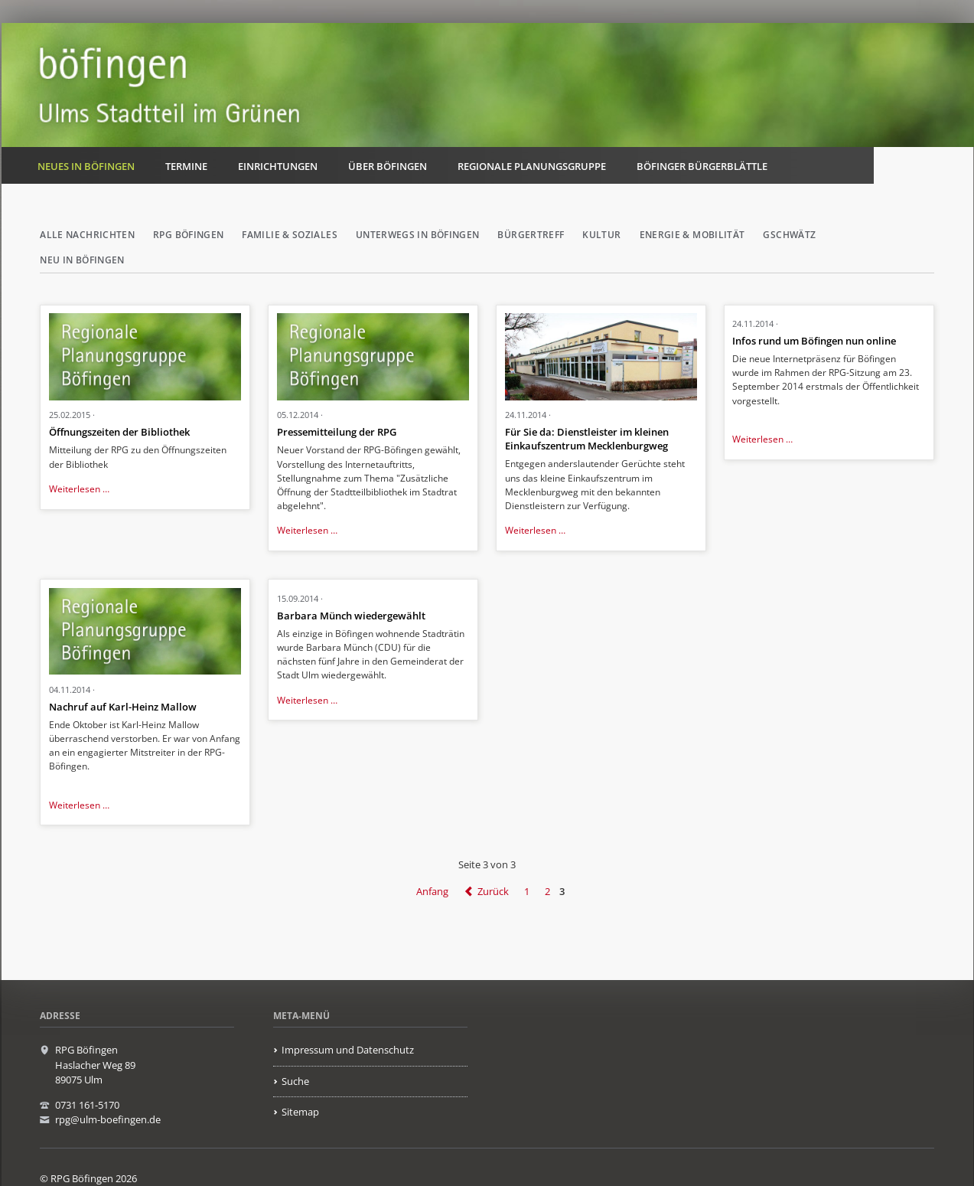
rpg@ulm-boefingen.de (108, 1119)
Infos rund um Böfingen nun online (814, 341)
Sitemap (300, 1112)
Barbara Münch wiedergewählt (351, 615)
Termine (186, 166)
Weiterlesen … (79, 488)
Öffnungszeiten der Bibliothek (119, 432)
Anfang (432, 891)
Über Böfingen (387, 166)
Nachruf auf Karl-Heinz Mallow (123, 707)
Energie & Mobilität (692, 234)
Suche (295, 1081)
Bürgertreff (530, 234)
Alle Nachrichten (87, 234)
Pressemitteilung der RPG (336, 432)
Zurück (493, 891)
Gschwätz (789, 234)
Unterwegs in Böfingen (418, 234)
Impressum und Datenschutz (348, 1050)
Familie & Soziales (289, 234)
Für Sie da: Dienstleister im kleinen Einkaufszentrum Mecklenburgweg (587, 439)
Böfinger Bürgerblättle (702, 166)
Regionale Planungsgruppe (532, 166)
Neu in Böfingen (82, 259)
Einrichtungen (278, 166)
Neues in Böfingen (86, 166)
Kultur (601, 234)
